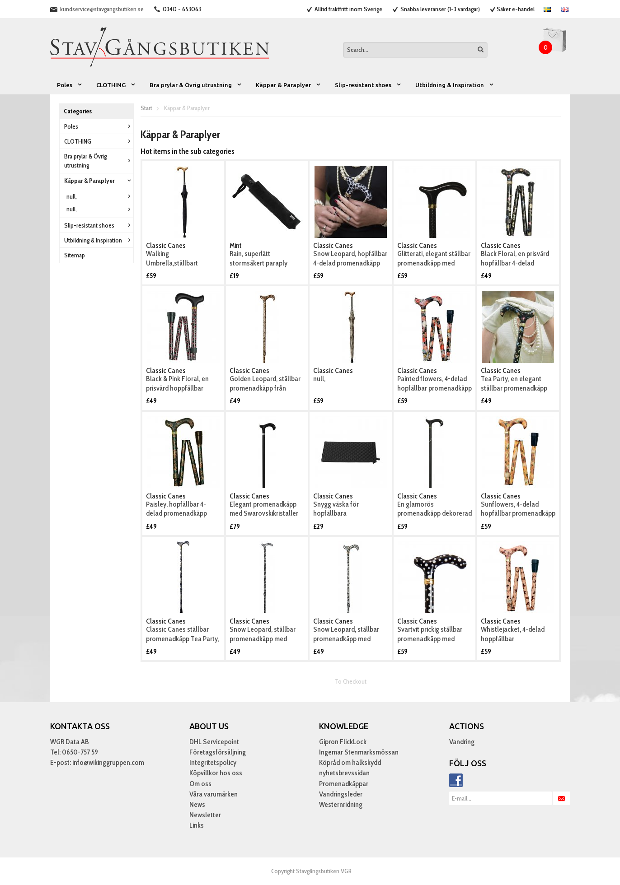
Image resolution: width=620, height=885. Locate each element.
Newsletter (205, 814)
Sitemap (74, 255)
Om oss (200, 783)
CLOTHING (116, 85)
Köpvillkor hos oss (215, 773)
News (197, 804)
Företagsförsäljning (217, 752)
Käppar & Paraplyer (288, 85)
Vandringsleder (340, 794)
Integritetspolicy (212, 762)
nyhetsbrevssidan (344, 773)
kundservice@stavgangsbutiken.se (102, 9)
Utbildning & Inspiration (454, 85)
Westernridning (340, 804)
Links (196, 825)
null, (99, 196)
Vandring (461, 741)
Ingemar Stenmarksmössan (359, 752)
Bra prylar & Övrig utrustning (196, 85)
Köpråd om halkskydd (350, 762)
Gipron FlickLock (342, 741)
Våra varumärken (213, 794)
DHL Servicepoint (214, 741)
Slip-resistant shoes (368, 85)
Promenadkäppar (343, 783)
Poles (70, 85)
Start (146, 108)
